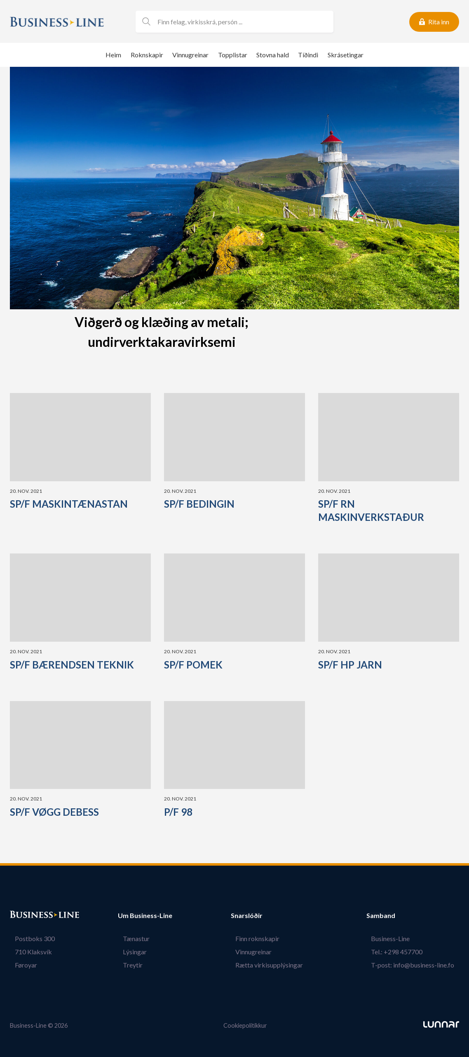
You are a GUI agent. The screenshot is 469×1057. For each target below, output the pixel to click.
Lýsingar (130, 952)
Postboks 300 (30, 938)
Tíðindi (308, 55)
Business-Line (395, 938)
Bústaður (24, 915)
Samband (390, 915)
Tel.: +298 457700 (401, 952)
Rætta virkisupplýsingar (274, 965)
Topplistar (232, 55)
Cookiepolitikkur (245, 1025)
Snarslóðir (256, 915)
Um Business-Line (145, 915)
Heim (113, 55)
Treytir (128, 965)
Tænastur (131, 938)
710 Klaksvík (28, 952)
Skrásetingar (345, 55)
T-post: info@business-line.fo (417, 965)
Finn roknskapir (262, 938)
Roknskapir (147, 55)
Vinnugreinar (190, 55)
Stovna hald (272, 55)
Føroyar (21, 965)
